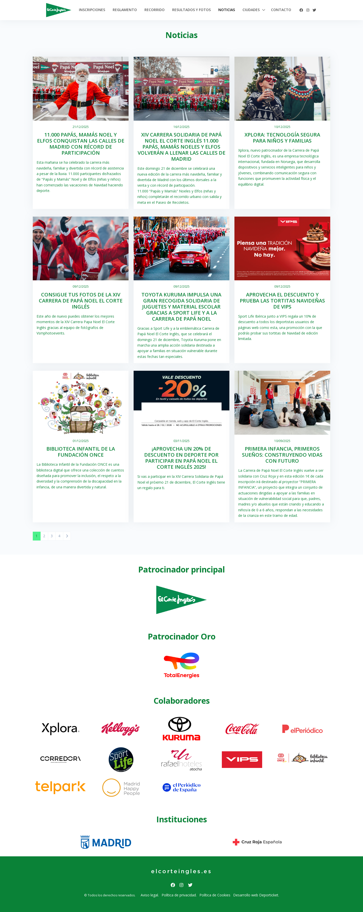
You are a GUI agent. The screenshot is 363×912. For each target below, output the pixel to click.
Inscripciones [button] (92, 9)
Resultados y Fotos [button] (191, 9)
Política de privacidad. (179, 895)
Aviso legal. (150, 895)
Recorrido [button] (154, 9)
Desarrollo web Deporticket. (256, 895)
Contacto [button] (281, 9)
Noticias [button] (226, 9)
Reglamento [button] (125, 9)
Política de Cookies (214, 895)
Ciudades (251, 9)
